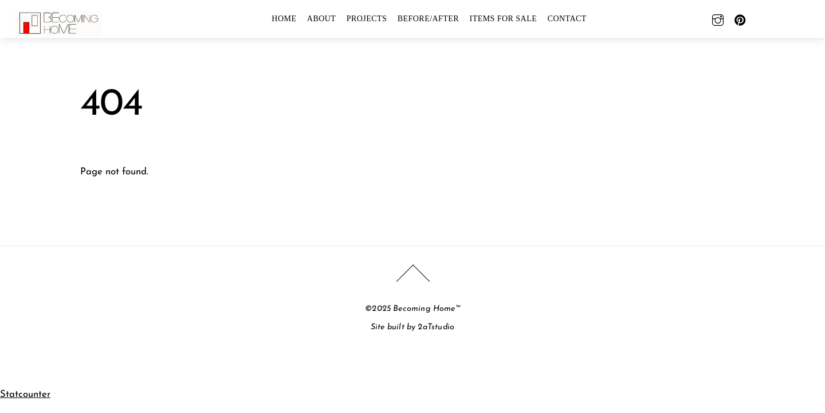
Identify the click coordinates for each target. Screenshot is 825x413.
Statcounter (25, 394)
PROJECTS (367, 18)
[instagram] (718, 19)
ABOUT (321, 18)
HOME (284, 18)
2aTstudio (436, 327)
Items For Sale (503, 18)
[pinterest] (740, 19)
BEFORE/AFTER (428, 18)
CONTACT (567, 18)
